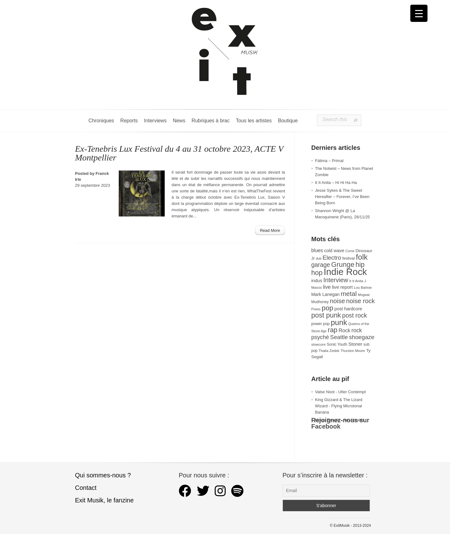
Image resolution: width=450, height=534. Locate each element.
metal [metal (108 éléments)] (349, 293)
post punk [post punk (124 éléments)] (326, 315)
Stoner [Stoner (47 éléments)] (355, 344)
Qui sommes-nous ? (103, 475)
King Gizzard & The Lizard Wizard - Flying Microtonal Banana (338, 405)
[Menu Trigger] (419, 13)
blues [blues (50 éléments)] (317, 250)
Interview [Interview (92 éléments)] (335, 280)
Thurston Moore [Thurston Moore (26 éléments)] (352, 351)
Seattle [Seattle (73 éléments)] (339, 337)
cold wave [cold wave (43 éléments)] (334, 250)
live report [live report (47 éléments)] (342, 287)
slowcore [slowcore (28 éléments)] (318, 344)
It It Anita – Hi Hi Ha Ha (336, 182)
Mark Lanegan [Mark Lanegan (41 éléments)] (325, 294)
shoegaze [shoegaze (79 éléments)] (361, 337)
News (179, 120)
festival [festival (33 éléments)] (348, 258)
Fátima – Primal (329, 160)
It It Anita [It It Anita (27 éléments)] (356, 281)
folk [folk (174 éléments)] (362, 257)
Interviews (155, 120)
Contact (86, 487)
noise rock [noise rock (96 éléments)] (360, 301)
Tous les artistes (254, 120)
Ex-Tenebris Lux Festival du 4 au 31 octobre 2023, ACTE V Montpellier (179, 153)
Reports (129, 120)
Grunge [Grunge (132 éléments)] (342, 264)
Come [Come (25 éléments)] (349, 251)
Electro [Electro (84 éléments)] (331, 257)
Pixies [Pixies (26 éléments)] (316, 309)
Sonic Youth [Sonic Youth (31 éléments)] (337, 344)
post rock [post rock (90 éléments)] (354, 315)
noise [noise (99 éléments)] (337, 301)
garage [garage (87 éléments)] (320, 264)
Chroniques (101, 120)
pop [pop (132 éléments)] (327, 308)
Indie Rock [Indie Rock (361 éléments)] (345, 272)
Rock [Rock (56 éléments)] (344, 330)
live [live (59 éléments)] (327, 287)
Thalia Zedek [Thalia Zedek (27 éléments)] (329, 351)
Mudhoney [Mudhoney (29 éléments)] (320, 302)
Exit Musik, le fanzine (104, 500)
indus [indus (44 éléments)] (316, 280)
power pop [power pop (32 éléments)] (320, 324)
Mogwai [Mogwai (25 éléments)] (363, 295)
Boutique (288, 120)
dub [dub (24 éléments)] (319, 258)
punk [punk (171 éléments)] (339, 322)
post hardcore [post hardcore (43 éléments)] (348, 308)
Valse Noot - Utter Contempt (340, 391)
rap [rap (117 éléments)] (333, 330)
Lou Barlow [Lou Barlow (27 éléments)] (363, 287)
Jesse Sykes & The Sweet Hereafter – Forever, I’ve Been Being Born (342, 196)
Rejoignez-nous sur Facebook (340, 423)
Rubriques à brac (211, 120)
